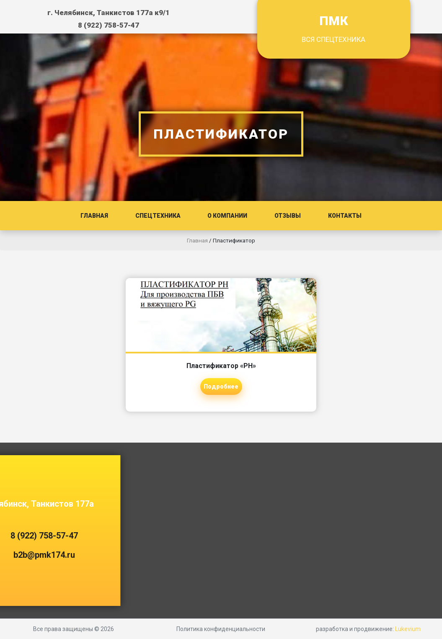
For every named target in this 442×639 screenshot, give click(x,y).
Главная (94, 215)
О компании (227, 215)
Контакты (345, 215)
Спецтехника (158, 215)
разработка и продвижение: (368, 629)
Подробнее (221, 386)
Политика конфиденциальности (220, 629)
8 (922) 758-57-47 (108, 25)
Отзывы (287, 215)
